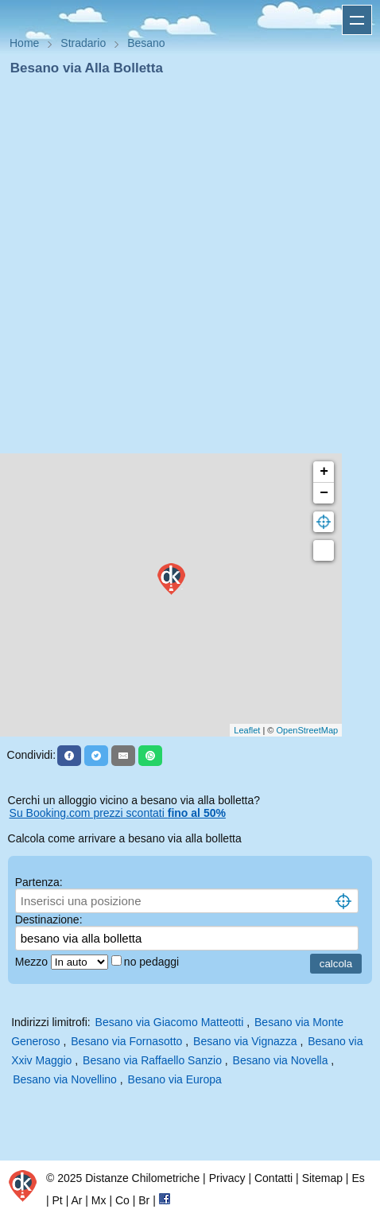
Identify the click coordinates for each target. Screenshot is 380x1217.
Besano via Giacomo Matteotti (169, 1022)
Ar (76, 1200)
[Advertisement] (183, 269)
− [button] (324, 493)
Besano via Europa (175, 1079)
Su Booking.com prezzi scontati (118, 813)
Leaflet (247, 730)
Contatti (273, 1178)
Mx (99, 1200)
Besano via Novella (280, 1060)
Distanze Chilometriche (142, 1178)
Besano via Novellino (65, 1079)
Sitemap (322, 1178)
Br (143, 1200)
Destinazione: (49, 919)
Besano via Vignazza (245, 1041)
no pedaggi (153, 961)
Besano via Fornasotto (126, 1041)
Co (122, 1200)
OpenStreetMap (308, 730)
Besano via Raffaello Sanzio (152, 1060)
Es (357, 1178)
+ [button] (324, 471)
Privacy (227, 1178)
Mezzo (33, 961)
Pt (57, 1200)
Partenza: (39, 882)
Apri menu (357, 20)
